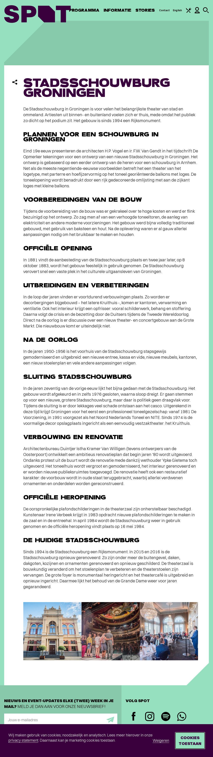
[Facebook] (134, 717)
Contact (164, 10)
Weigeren (161, 740)
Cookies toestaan (190, 740)
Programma (84, 10)
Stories (145, 10)
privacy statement (23, 740)
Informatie (117, 10)
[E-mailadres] (60, 720)
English (177, 10)
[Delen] (14, 82)
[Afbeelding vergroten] (52, 631)
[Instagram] (150, 717)
